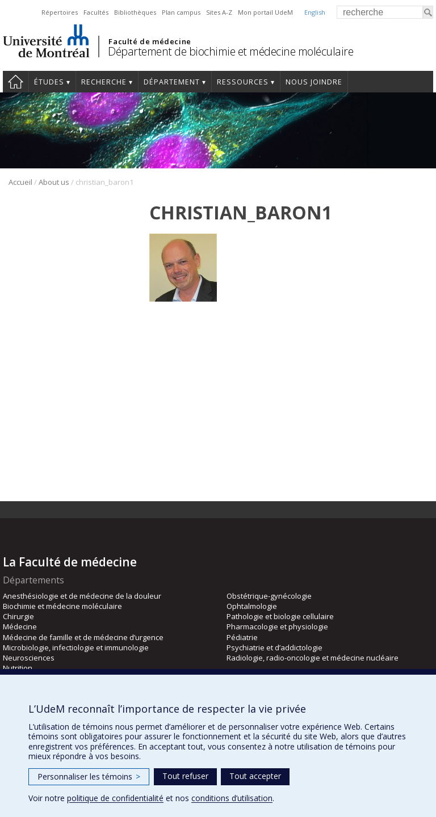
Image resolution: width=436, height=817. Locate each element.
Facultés (95, 12)
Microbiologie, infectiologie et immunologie (76, 647)
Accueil (15, 81)
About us (54, 182)
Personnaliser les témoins (88, 776)
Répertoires (59, 12)
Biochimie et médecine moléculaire (62, 606)
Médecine (20, 626)
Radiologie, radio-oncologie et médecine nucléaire (313, 658)
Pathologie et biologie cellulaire (280, 616)
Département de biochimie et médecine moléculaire (230, 51)
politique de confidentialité (115, 798)
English (314, 12)
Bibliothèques (135, 12)
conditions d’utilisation (231, 798)
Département (172, 82)
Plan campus (181, 12)
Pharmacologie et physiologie (277, 626)
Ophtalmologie (252, 606)
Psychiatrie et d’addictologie (274, 647)
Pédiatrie (242, 637)
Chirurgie (18, 616)
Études (49, 82)
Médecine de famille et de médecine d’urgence (83, 637)
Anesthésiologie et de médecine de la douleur (82, 596)
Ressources (243, 82)
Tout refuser (185, 776)
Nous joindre (314, 82)
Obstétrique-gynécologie (269, 596)
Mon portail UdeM (265, 12)
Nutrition (17, 668)
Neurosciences (28, 658)
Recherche (104, 82)
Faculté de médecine (149, 41)
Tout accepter (255, 776)
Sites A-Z (219, 12)
